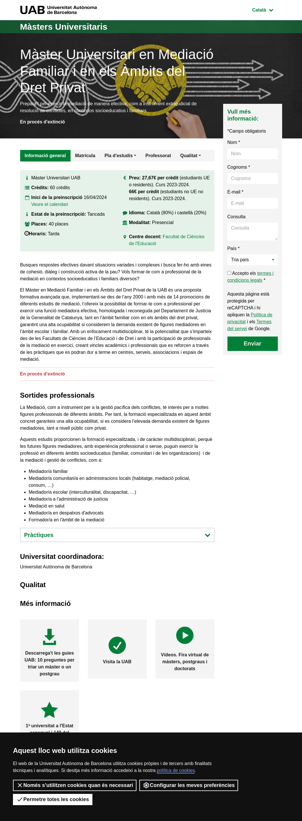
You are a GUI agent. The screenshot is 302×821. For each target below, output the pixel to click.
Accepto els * (250, 277)
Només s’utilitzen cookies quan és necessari (74, 785)
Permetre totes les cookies (52, 799)
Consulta (236, 216)
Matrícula (85, 155)
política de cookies (176, 770)
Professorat (158, 155)
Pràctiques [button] (117, 535)
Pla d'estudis (119, 155)
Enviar (252, 343)
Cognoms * (238, 167)
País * (233, 248)
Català (267, 9)
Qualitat (188, 155)
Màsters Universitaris (64, 26)
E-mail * (235, 191)
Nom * (233, 142)
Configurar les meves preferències (189, 785)
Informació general (45, 155)
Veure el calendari (49, 204)
